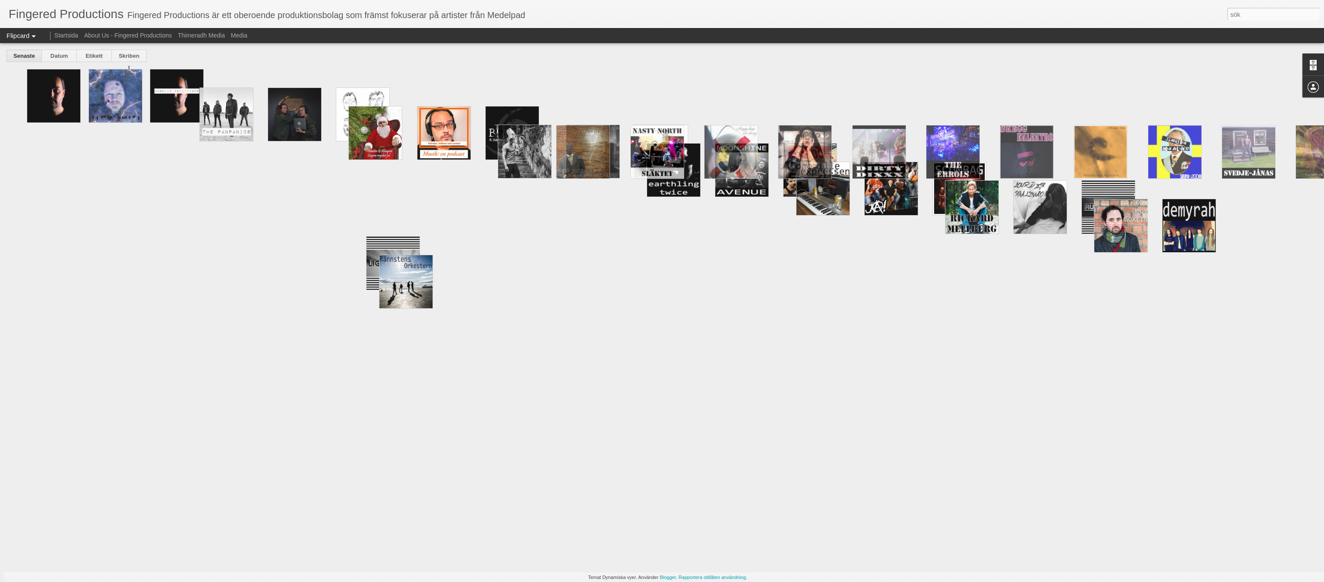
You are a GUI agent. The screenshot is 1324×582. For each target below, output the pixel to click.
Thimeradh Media (201, 35)
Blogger (668, 577)
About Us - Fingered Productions (128, 35)
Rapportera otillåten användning (712, 577)
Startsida (66, 35)
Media (239, 35)
